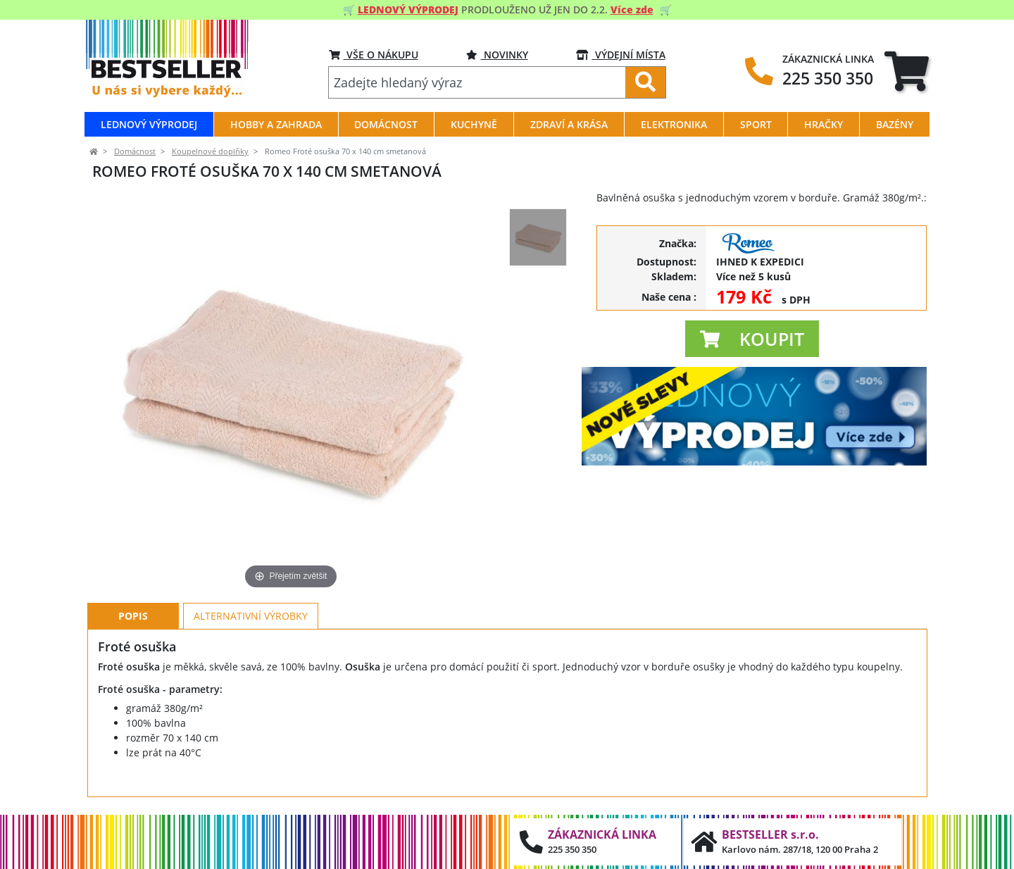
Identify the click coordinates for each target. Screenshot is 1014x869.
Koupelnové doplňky (210, 151)
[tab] (907, 70)
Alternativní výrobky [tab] (251, 616)
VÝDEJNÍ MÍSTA (620, 54)
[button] (752, 338)
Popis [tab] (133, 616)
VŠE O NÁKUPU (373, 54)
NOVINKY (497, 54)
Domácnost (135, 151)
